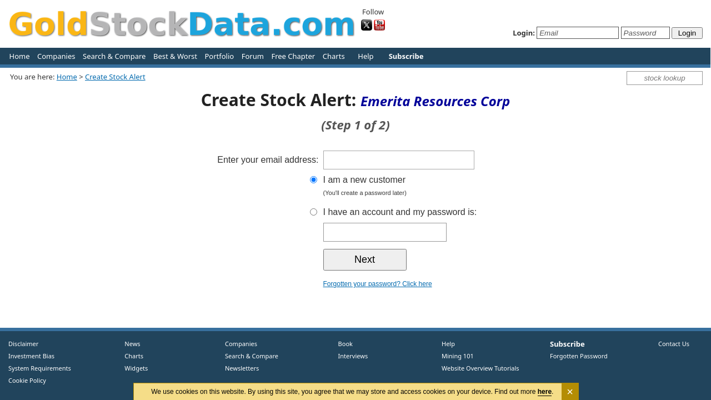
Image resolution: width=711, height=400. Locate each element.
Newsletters (242, 368)
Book (343, 343)
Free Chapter (293, 56)
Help (365, 56)
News (129, 343)
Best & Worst (175, 56)
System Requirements (39, 368)
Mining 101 (458, 356)
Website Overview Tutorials (480, 368)
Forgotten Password (579, 356)
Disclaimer (23, 343)
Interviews (350, 356)
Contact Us (673, 343)
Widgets (132, 368)
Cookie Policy (27, 380)
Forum (253, 56)
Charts (334, 56)
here (545, 392)
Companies (56, 56)
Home (19, 56)
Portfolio (219, 56)
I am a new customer (420, 187)
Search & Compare (114, 56)
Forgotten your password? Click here (377, 284)
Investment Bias (31, 356)
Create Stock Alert (115, 77)
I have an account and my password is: (400, 212)
